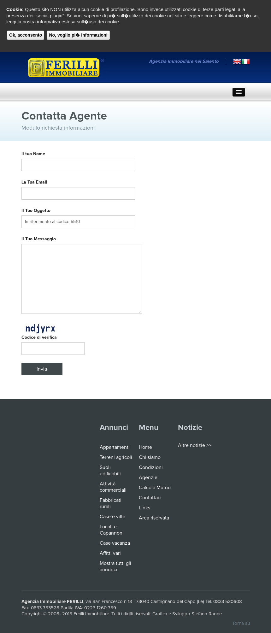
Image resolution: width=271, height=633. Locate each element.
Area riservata (154, 517)
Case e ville (112, 516)
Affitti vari (110, 553)
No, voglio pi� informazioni (78, 35)
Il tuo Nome (34, 154)
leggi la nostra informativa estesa (40, 21)
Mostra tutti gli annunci (115, 566)
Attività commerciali (113, 487)
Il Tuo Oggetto (35, 210)
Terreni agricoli (116, 457)
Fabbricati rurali (110, 503)
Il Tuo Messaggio (38, 239)
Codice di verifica (39, 337)
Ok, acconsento (25, 35)
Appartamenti (115, 447)
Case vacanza (115, 543)
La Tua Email (36, 182)
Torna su (241, 623)
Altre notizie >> (194, 445)
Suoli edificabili (110, 470)
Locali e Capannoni (112, 530)
